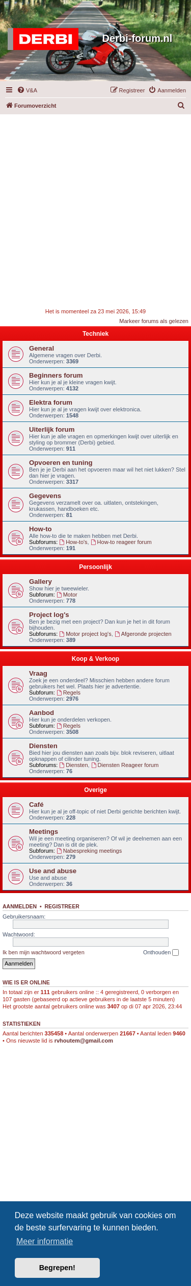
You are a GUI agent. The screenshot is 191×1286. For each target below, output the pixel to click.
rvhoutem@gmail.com (83, 1040)
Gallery (40, 581)
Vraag (38, 673)
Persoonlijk (95, 567)
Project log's (49, 615)
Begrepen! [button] (57, 1268)
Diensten (43, 746)
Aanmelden (20, 906)
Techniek (95, 333)
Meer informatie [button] (44, 1241)
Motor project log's (85, 634)
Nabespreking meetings (89, 851)
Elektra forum (50, 402)
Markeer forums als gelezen (153, 321)
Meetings (43, 831)
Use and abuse (52, 871)
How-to (40, 529)
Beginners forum (56, 375)
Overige (95, 790)
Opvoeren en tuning (61, 462)
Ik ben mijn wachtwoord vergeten (44, 952)
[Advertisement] (95, 210)
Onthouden (161, 952)
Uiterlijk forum (51, 429)
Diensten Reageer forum (125, 765)
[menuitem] (27, 90)
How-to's (73, 542)
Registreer (61, 906)
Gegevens (45, 496)
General (41, 348)
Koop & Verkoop (95, 658)
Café (36, 804)
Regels (68, 692)
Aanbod (41, 712)
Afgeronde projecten (143, 634)
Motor (67, 594)
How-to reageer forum (121, 542)
